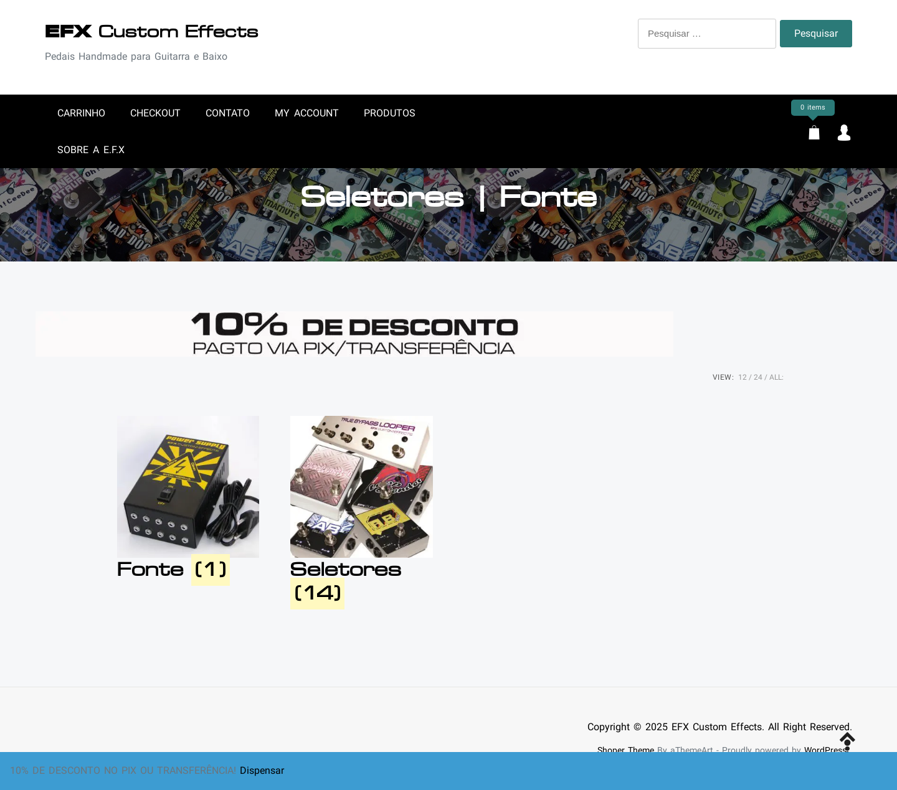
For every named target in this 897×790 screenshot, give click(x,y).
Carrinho (81, 113)
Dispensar (262, 770)
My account (307, 113)
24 (758, 377)
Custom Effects (152, 31)
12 (742, 377)
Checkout (155, 113)
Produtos (389, 113)
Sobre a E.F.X (91, 150)
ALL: (776, 377)
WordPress (825, 750)
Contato (228, 113)
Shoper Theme (625, 750)
